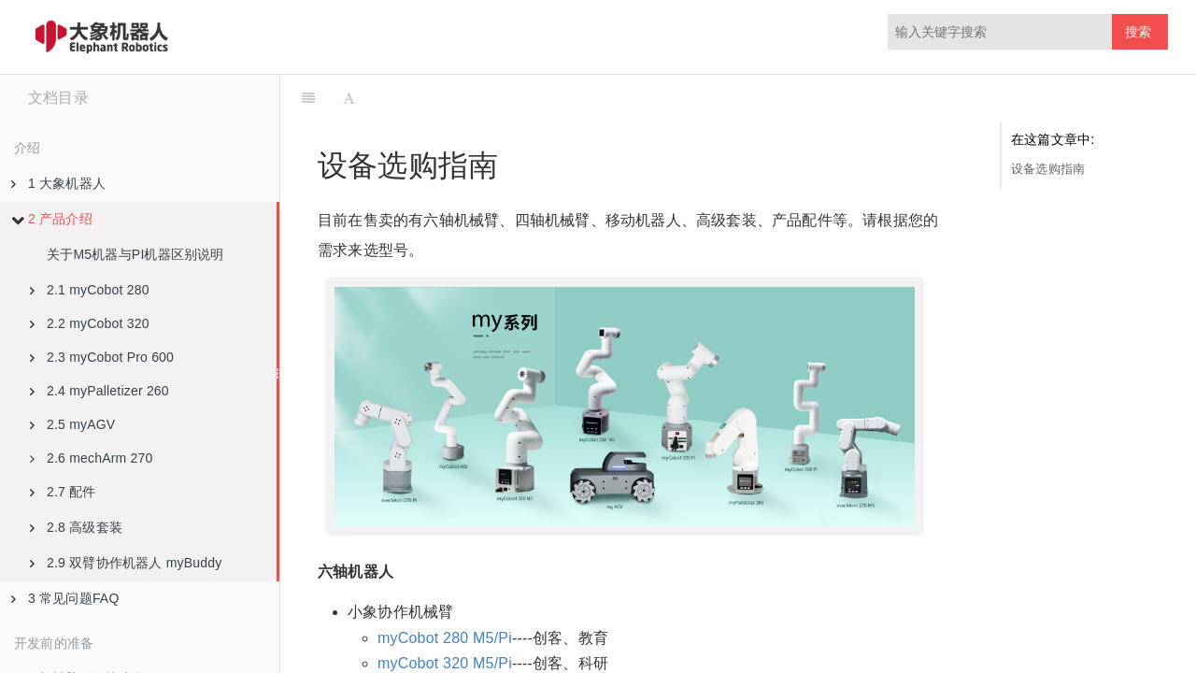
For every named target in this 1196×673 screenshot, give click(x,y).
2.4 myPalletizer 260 (99, 390)
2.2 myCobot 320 (90, 323)
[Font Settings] (349, 98)
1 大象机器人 (58, 183)
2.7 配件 (63, 491)
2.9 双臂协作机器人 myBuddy (125, 562)
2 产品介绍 (52, 218)
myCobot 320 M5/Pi (444, 663)
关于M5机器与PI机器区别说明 (135, 254)
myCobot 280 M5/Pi (444, 638)
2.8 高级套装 (76, 527)
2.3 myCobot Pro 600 (102, 357)
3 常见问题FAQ (65, 598)
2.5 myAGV (72, 424)
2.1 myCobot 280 (90, 289)
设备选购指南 (1048, 169)
